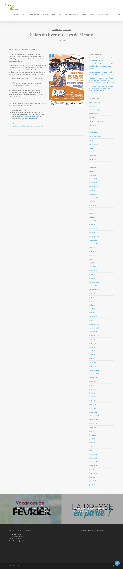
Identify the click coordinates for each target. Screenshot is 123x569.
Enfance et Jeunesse (95, 129)
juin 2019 (92, 485)
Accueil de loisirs (94, 102)
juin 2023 (92, 301)
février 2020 (93, 454)
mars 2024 (92, 267)
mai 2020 (92, 442)
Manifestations (93, 133)
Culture (67, 29)
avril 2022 (92, 355)
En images (92, 125)
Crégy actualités (94, 113)
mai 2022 (92, 351)
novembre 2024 (94, 236)
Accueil (11, 49)
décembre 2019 (94, 462)
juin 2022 (92, 347)
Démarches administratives (97, 121)
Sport (91, 148)
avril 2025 (92, 217)
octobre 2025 (93, 194)
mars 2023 (92, 312)
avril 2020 (92, 446)
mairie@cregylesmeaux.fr (22, 541)
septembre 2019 (94, 473)
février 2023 (93, 316)
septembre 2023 (94, 290)
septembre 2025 (94, 198)
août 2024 (92, 247)
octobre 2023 (93, 286)
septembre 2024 (94, 244)
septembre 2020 (94, 427)
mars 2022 (92, 358)
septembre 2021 (94, 381)
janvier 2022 (93, 366)
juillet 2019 (92, 481)
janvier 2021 (93, 412)
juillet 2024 (92, 251)
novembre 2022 (94, 328)
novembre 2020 (94, 420)
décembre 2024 (94, 232)
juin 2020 (92, 439)
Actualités (57, 29)
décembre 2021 (94, 370)
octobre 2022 (93, 332)
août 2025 (92, 202)
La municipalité (34, 14)
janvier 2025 (93, 228)
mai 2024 (92, 259)
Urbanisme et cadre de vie (52, 14)
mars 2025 (92, 221)
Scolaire (91, 140)
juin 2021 (92, 393)
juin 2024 (92, 255)
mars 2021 (92, 404)
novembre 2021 (94, 374)
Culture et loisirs (88, 14)
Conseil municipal (94, 110)
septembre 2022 (94, 335)
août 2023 (92, 293)
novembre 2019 (94, 465)
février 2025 (93, 225)
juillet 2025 (92, 205)
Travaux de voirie (94, 152)
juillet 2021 (92, 389)
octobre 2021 (93, 377)
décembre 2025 (94, 186)
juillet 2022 (92, 343)
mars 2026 (92, 175)
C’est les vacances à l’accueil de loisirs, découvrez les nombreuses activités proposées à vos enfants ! (101, 88)
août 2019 (92, 477)
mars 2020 (92, 450)
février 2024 (93, 270)
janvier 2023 (93, 320)
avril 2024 (92, 263)
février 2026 (93, 179)
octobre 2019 (93, 469)
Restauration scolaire (95, 136)
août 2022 (92, 339)
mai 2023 (92, 305)
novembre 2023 (94, 282)
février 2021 (93, 408)
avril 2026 (92, 171)
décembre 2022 (94, 324)
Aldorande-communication (96, 530)
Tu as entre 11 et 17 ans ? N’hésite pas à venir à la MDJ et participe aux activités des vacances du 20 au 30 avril (101, 80)
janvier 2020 (93, 458)
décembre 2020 (94, 416)
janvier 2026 (93, 182)
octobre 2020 (93, 423)
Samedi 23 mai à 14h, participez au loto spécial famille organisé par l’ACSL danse (101, 66)
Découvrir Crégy (19, 14)
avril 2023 (92, 309)
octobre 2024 (93, 240)
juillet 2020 (92, 435)
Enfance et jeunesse (72, 14)
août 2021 (92, 385)
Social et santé (103, 14)
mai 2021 (92, 397)
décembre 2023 (94, 278)
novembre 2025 (94, 190)
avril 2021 (92, 400)
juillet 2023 (92, 297)
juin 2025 (92, 209)
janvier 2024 (93, 274)
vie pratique (92, 159)
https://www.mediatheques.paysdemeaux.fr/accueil (27, 126)
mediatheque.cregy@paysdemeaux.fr (27, 116)
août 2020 (92, 431)
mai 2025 (92, 213)
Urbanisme (92, 155)
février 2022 (93, 362)
